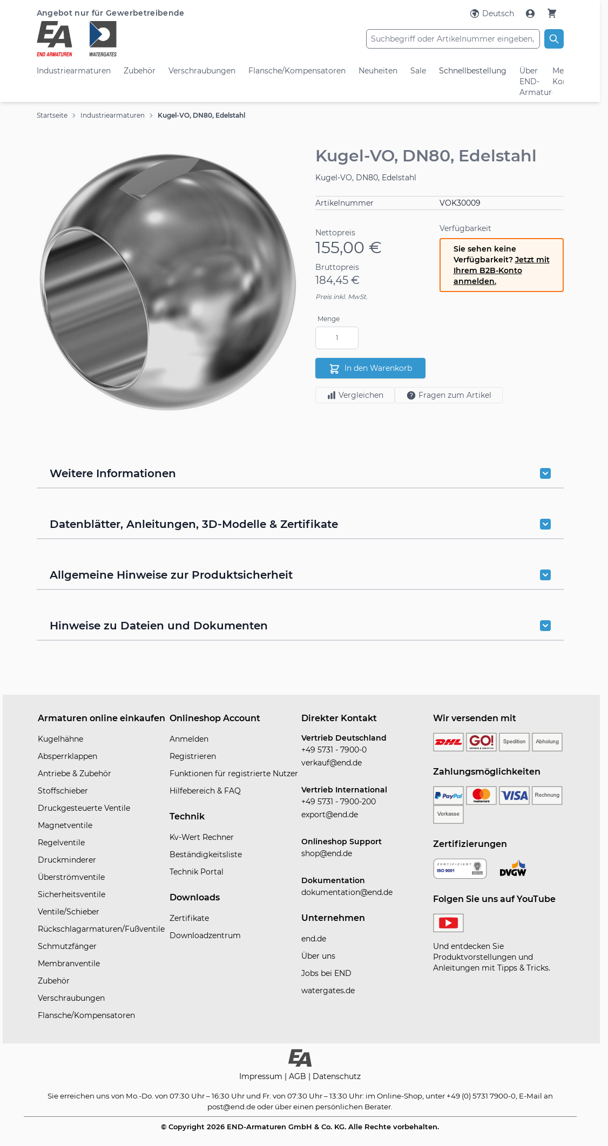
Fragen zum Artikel (448, 395)
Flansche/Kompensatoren (297, 71)
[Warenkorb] (551, 13)
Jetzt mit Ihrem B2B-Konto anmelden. (502, 270)
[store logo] (124, 39)
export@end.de (329, 814)
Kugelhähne (60, 739)
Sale (418, 71)
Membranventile (69, 963)
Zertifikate (189, 918)
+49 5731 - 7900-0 (334, 750)
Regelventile (61, 842)
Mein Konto (557, 76)
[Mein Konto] (531, 13)
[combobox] (453, 39)
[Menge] (337, 338)
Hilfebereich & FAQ (205, 791)
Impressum (262, 1076)
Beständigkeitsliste (206, 854)
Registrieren (193, 756)
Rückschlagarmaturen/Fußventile (101, 929)
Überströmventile (71, 877)
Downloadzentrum (205, 935)
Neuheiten (378, 71)
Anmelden (189, 739)
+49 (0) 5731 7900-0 (481, 1095)
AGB (298, 1076)
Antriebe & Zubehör (74, 773)
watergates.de (328, 990)
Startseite (52, 115)
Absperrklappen (67, 756)
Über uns (318, 956)
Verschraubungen (201, 71)
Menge (328, 319)
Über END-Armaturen (529, 81)
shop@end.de (326, 853)
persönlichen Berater (353, 1106)
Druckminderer (67, 860)
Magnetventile (65, 825)
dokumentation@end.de (347, 892)
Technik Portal (197, 872)
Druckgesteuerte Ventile (84, 808)
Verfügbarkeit (465, 228)
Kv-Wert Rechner (202, 837)
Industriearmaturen (74, 71)
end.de (313, 939)
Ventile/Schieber (68, 912)
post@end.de (231, 1106)
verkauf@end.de (331, 763)
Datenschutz (337, 1076)
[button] (168, 282)
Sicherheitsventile (71, 894)
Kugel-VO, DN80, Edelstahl (201, 115)
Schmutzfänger (67, 946)
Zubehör (140, 71)
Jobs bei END (326, 973)
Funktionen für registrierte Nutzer (234, 773)
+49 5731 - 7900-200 (338, 801)
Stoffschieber (63, 791)
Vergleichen (355, 395)
